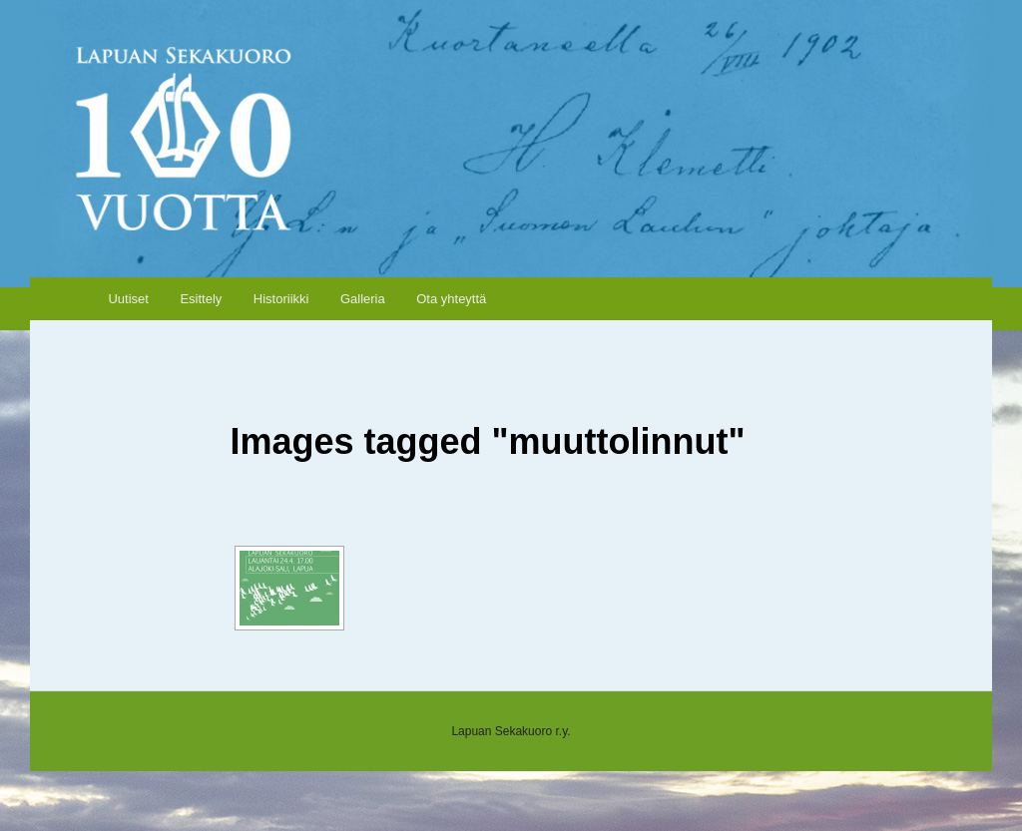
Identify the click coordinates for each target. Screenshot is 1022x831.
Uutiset (128, 298)
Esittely (201, 298)
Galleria (362, 298)
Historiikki (281, 298)
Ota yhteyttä (451, 298)
